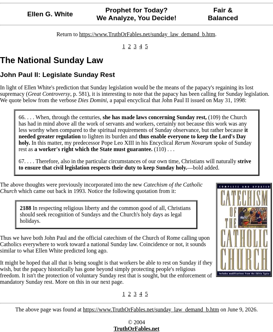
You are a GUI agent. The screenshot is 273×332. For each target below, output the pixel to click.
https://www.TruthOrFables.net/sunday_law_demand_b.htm (147, 34)
